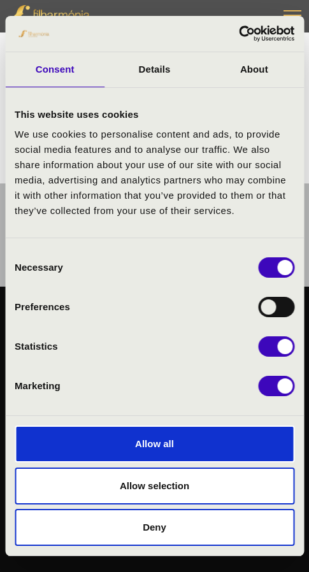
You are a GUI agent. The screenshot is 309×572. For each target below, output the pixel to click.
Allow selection (154, 485)
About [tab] (254, 69)
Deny (154, 527)
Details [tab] (155, 69)
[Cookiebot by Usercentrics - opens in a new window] (238, 33)
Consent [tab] (55, 69)
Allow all (154, 443)
